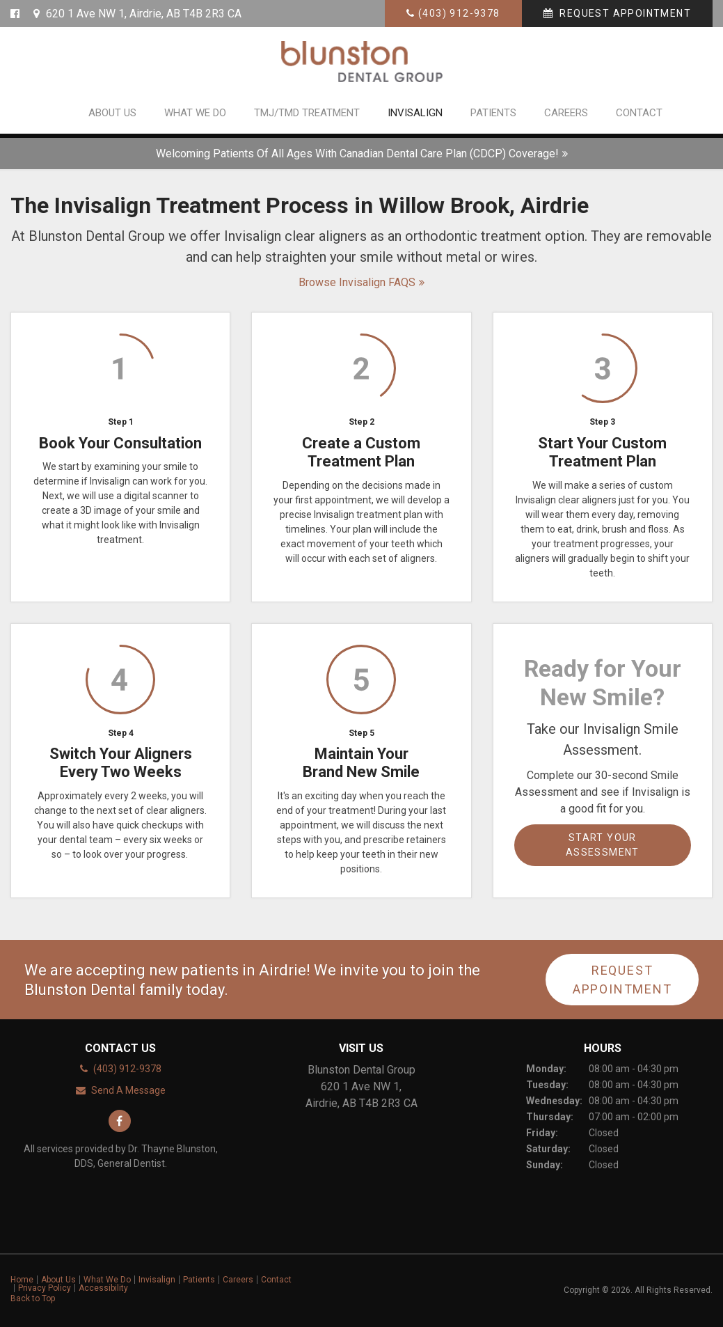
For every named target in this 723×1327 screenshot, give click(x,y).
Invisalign (415, 117)
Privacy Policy (44, 1288)
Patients (493, 117)
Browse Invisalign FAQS (357, 282)
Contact (639, 117)
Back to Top (32, 1298)
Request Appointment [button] (624, 13)
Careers (566, 117)
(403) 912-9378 (459, 13)
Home (21, 1280)
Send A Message (128, 1090)
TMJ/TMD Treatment (307, 117)
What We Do (195, 117)
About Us (112, 117)
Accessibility (103, 1288)
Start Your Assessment (602, 845)
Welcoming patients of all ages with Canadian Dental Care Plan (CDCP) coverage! (357, 153)
